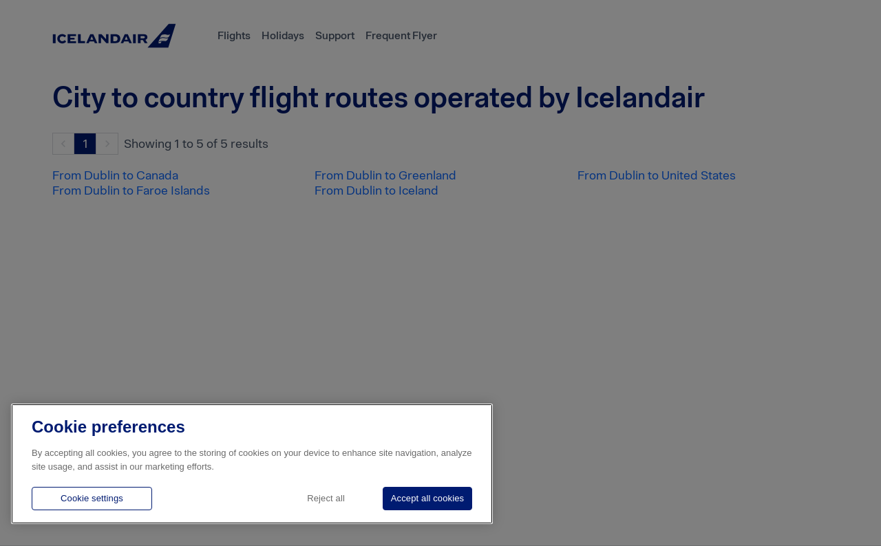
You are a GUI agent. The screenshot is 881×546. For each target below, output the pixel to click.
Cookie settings (92, 498)
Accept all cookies (427, 498)
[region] (252, 464)
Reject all (326, 498)
